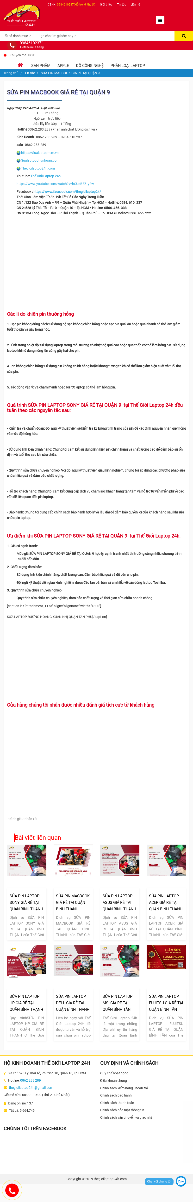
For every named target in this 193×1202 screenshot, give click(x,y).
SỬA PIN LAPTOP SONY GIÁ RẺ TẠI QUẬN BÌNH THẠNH (26, 902)
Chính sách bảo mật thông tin (122, 1110)
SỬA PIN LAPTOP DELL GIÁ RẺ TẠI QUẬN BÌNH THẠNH (72, 1003)
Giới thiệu (106, 4)
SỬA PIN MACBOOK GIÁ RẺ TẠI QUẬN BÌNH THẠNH (73, 902)
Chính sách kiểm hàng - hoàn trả (124, 1088)
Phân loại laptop (128, 65)
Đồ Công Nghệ (90, 65)
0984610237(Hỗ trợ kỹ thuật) (76, 4)
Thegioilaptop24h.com (38, 168)
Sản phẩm (40, 65)
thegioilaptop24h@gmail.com (31, 1088)
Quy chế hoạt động (114, 1073)
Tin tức (121, 4)
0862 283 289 (30, 1080)
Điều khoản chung (113, 1081)
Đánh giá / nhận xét (22, 819)
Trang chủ (11, 73)
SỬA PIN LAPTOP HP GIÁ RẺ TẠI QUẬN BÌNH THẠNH (26, 1003)
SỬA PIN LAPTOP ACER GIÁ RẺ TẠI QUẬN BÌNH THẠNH (165, 902)
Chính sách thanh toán (117, 1103)
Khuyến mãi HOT (22, 55)
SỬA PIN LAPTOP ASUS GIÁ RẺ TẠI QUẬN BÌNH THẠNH (119, 902)
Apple (63, 65)
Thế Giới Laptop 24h (46, 176)
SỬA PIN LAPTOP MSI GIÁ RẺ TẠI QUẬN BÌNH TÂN (117, 1003)
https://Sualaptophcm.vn (40, 153)
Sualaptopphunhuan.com (40, 160)
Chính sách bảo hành (116, 1095)
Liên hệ (135, 4)
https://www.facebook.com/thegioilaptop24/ (67, 192)
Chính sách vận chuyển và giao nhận (127, 1117)
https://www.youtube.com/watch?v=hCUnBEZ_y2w (55, 184)
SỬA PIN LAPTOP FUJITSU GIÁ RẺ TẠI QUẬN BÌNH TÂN (166, 1003)
